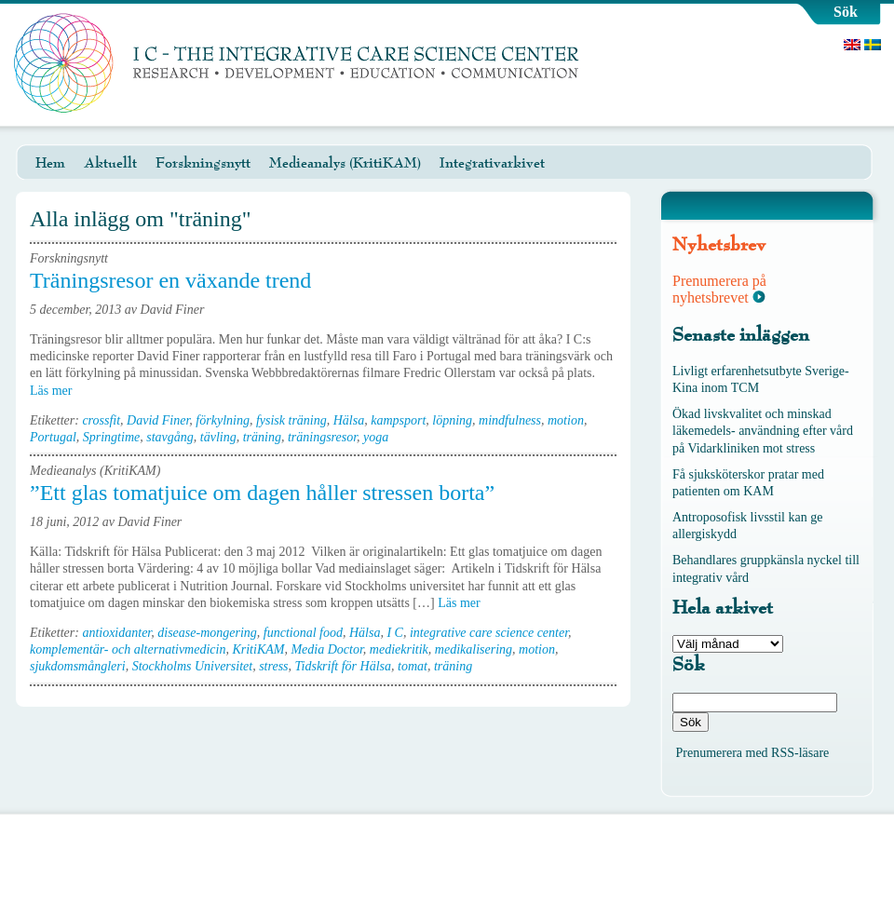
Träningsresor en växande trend (170, 280)
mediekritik (399, 649)
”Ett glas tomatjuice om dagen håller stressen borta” (262, 492)
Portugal (53, 437)
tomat (412, 666)
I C (394, 633)
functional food (303, 633)
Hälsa (348, 420)
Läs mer (57, 391)
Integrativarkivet (492, 162)
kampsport (398, 420)
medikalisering (473, 649)
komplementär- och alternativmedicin (127, 649)
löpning (452, 420)
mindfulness (510, 420)
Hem (50, 162)
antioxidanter (116, 633)
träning (262, 437)
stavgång (170, 437)
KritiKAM (258, 649)
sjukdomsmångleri (78, 666)
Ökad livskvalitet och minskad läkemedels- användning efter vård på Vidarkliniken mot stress (762, 430)
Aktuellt (110, 162)
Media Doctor (326, 649)
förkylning (223, 420)
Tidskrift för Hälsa (343, 666)
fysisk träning (291, 420)
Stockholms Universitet (192, 666)
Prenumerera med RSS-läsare (753, 753)
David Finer (158, 420)
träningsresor (322, 437)
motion (566, 420)
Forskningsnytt (203, 162)
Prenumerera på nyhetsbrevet (719, 289)
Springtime (111, 437)
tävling (218, 437)
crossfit (101, 420)
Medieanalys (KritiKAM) (345, 162)
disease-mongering (207, 633)
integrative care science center (489, 633)
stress (273, 666)
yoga (375, 437)
